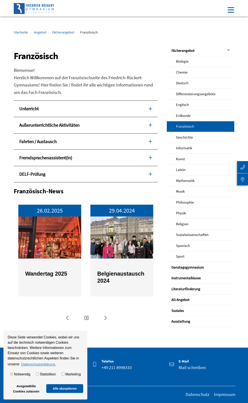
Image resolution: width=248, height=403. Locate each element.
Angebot (40, 32)
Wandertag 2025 (46, 274)
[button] (87, 318)
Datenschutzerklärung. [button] (38, 364)
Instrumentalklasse (186, 278)
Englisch (182, 104)
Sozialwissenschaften (192, 234)
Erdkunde (183, 115)
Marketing (71, 374)
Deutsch (182, 83)
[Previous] (67, 318)
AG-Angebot (180, 299)
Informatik (184, 148)
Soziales (177, 310)
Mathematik (185, 180)
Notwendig (20, 374)
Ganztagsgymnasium (187, 267)
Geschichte (184, 137)
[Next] (106, 318)
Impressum (224, 394)
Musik (180, 191)
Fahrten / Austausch (85, 141)
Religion (182, 224)
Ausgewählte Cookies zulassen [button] (26, 388)
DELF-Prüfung (85, 174)
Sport (180, 256)
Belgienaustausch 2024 (121, 277)
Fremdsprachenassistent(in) (85, 157)
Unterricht (85, 108)
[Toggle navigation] (231, 10)
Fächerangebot (63, 32)
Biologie (182, 61)
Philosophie (185, 202)
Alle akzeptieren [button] (65, 388)
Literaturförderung (185, 289)
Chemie (182, 72)
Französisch (185, 126)
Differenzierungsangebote (195, 94)
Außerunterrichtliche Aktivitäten (85, 124)
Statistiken (46, 374)
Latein (181, 169)
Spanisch (183, 245)
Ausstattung (180, 321)
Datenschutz (197, 394)
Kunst (180, 159)
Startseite (21, 32)
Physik (181, 213)
